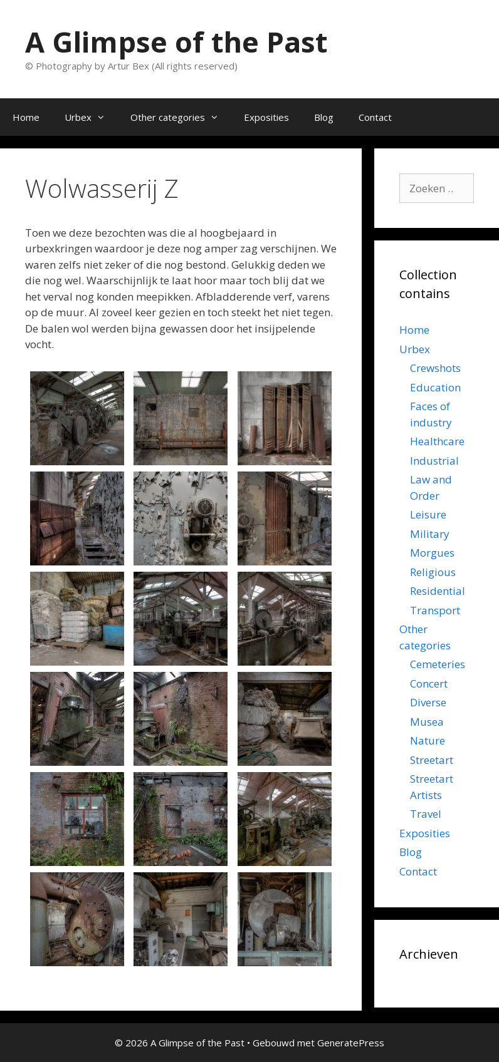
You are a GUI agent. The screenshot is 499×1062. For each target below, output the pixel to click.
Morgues (432, 552)
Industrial (434, 460)
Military (429, 534)
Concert (429, 683)
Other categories (180, 117)
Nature (427, 740)
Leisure (428, 514)
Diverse (428, 702)
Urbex (91, 117)
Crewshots (435, 368)
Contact (375, 117)
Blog (324, 117)
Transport (435, 610)
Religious (433, 572)
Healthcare (437, 441)
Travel (425, 814)
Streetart (431, 760)
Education (435, 387)
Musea (427, 721)
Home (26, 117)
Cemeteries (437, 664)
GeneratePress (350, 1042)
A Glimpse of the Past (176, 42)
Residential (437, 591)
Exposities (266, 117)
